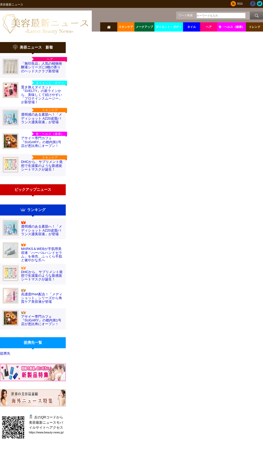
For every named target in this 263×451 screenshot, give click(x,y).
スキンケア (126, 26)
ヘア (209, 26)
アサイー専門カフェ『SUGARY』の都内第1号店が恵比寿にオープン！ (41, 142)
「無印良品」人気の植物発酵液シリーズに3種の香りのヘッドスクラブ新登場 (41, 67)
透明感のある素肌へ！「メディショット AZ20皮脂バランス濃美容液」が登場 (41, 118)
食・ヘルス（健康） (232, 26)
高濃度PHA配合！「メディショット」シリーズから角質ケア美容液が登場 (41, 298)
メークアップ (144, 26)
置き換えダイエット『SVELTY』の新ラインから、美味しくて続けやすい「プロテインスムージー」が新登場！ (41, 94)
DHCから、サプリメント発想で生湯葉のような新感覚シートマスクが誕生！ (42, 165)
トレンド (254, 26)
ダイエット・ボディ (169, 26)
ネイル (191, 26)
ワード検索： (187, 15)
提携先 (5, 353)
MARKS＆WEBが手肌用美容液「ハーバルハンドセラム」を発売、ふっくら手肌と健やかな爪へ (41, 254)
